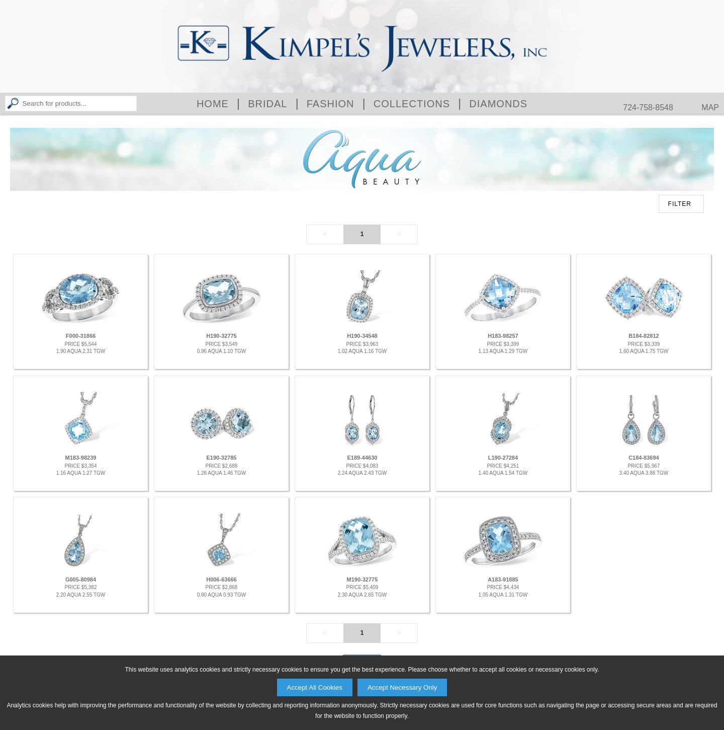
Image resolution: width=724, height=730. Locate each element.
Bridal (267, 104)
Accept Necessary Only (402, 687)
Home (213, 104)
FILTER (679, 203)
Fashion (330, 104)
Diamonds (498, 104)
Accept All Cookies (314, 687)
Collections (412, 104)
